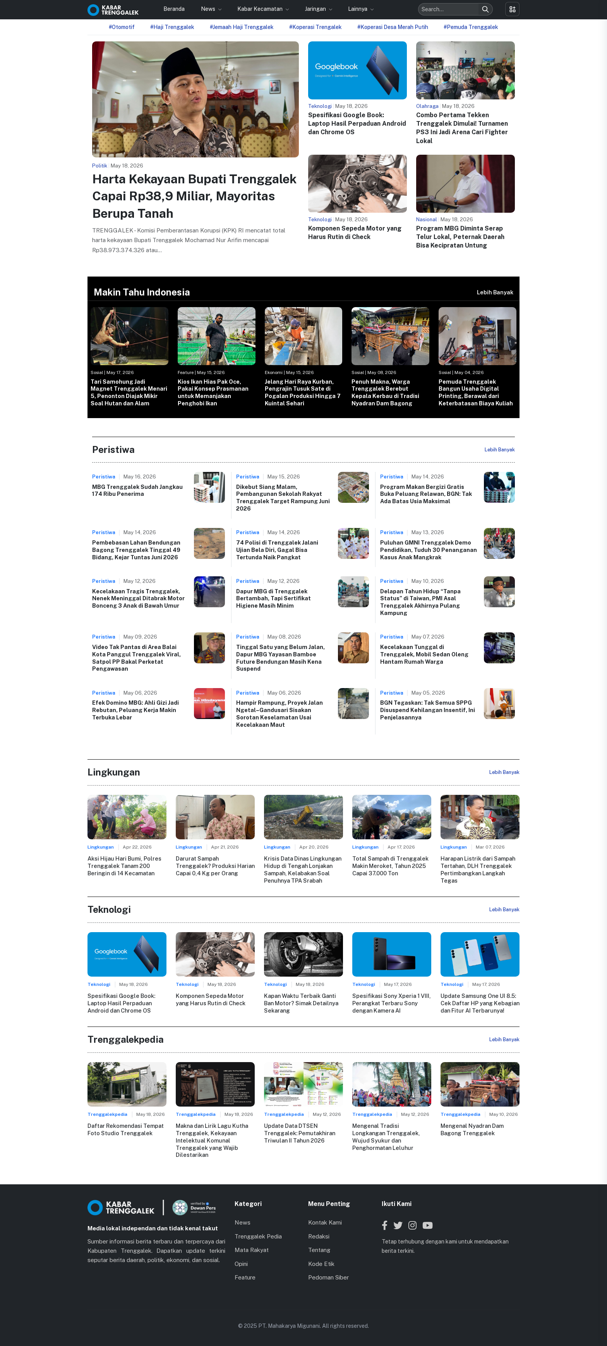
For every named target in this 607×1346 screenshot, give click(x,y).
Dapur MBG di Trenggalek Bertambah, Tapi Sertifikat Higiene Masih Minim (273, 598)
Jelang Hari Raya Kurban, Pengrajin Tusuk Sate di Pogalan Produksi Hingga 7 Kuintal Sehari (303, 392)
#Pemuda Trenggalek (471, 27)
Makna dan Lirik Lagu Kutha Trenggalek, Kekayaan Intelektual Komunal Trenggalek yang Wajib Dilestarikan (212, 1140)
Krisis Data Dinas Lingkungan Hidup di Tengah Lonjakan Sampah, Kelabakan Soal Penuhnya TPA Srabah (302, 869)
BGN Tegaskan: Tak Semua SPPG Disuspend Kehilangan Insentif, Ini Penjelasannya (427, 709)
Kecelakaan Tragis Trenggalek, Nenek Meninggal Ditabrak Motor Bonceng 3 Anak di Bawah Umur (138, 598)
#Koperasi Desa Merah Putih (392, 27)
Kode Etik (321, 1263)
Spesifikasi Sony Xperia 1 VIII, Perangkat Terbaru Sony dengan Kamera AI (391, 1002)
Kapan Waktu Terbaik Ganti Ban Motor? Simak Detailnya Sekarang (301, 1002)
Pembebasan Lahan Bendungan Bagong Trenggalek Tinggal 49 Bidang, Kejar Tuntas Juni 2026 (136, 549)
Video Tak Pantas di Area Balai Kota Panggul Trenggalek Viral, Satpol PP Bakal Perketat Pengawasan (136, 658)
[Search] (485, 9)
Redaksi (318, 1236)
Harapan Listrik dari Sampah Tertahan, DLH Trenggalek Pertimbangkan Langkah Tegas (478, 869)
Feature (245, 1277)
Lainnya (358, 9)
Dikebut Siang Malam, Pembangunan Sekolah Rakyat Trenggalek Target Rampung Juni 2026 (283, 497)
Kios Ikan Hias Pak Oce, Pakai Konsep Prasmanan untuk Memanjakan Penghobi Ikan (213, 392)
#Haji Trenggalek (172, 27)
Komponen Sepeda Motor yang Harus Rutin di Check (210, 999)
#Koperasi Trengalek (315, 27)
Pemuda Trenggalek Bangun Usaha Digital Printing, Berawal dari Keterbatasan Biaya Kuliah (476, 392)
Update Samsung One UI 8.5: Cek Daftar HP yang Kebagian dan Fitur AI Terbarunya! (480, 1002)
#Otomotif (122, 27)
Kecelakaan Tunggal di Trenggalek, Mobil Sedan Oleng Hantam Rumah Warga (424, 654)
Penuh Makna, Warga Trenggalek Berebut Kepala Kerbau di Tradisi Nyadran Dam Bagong (385, 392)
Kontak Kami (325, 1222)
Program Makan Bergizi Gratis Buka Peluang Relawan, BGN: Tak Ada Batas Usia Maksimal (426, 493)
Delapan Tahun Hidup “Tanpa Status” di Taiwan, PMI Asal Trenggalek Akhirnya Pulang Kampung (420, 602)
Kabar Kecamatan (260, 9)
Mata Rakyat (252, 1250)
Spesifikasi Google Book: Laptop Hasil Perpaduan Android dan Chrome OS (357, 123)
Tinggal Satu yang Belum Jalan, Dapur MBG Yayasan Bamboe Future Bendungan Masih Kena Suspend (280, 658)
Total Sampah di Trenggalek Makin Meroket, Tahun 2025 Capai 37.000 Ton (390, 865)
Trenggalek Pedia (258, 1236)
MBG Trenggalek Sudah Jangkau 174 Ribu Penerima (137, 490)
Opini (241, 1263)
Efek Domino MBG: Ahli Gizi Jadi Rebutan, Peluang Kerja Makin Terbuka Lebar (135, 709)
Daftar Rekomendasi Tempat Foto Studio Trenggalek (125, 1129)
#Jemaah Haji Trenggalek (242, 27)
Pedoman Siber (328, 1277)
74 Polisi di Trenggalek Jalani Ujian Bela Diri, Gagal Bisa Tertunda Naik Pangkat (277, 549)
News (208, 9)
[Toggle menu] (512, 9)
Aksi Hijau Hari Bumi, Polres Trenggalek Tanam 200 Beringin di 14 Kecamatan (124, 865)
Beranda (174, 9)
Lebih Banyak (495, 292)
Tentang (319, 1250)
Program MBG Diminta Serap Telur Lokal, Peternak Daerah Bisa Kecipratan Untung (460, 237)
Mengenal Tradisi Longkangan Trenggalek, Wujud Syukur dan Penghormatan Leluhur (386, 1136)
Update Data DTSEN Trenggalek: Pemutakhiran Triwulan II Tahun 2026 (299, 1132)
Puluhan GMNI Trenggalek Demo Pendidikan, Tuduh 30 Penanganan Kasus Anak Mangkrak (428, 549)
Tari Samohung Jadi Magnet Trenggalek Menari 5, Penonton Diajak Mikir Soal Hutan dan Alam (129, 392)
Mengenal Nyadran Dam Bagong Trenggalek (472, 1129)
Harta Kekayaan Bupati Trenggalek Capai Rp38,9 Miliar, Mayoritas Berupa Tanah (194, 196)
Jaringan (316, 9)
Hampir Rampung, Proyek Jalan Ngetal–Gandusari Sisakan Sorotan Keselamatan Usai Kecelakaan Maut (279, 713)
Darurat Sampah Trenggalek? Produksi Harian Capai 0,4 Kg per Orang (215, 865)
